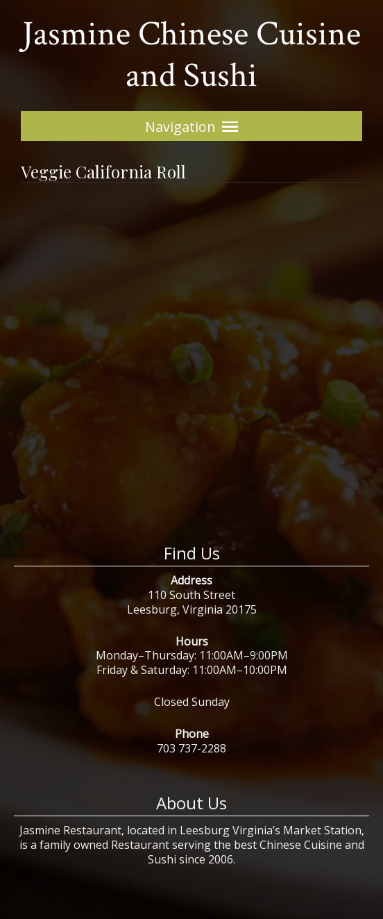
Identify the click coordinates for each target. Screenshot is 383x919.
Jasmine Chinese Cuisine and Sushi (191, 55)
